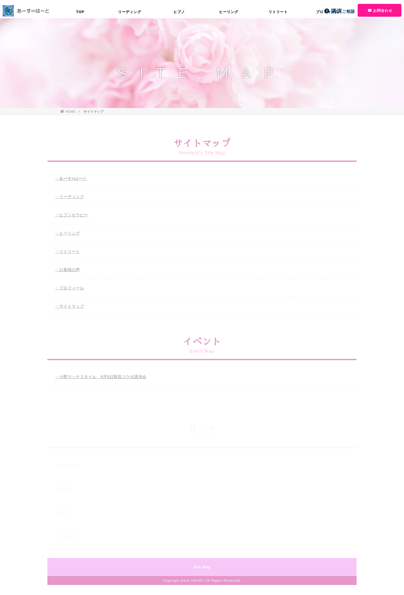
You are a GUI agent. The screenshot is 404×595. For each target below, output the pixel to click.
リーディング (129, 30)
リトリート (278, 30)
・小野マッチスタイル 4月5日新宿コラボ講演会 (100, 378)
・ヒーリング (67, 234)
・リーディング (69, 198)
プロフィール (327, 30)
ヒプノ (179, 30)
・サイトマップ (69, 307)
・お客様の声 (67, 271)
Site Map (202, 568)
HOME (67, 111)
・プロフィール (69, 289)
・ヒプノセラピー (71, 216)
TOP (80, 30)
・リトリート (67, 252)
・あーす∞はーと (71, 179)
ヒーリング (228, 30)
